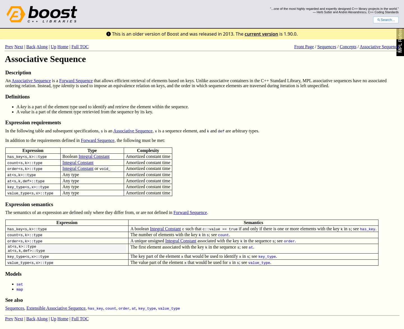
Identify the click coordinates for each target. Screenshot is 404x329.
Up (53, 46)
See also (14, 302)
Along (42, 46)
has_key (15, 156)
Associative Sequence (379, 46)
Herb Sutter (324, 12)
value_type (18, 192)
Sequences (326, 46)
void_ (105, 168)
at (9, 174)
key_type (16, 186)
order (12, 168)
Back (31, 46)
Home (62, 46)
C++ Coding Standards (383, 12)
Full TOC (80, 46)
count (12, 162)
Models (13, 276)
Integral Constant (94, 156)
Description (18, 72)
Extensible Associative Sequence (56, 309)
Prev (9, 46)
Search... (386, 20)
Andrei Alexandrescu (352, 12)
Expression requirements (33, 122)
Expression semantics (29, 204)
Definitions (17, 97)
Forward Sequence (76, 80)
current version (261, 34)
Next (18, 46)
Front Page (304, 46)
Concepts (348, 46)
